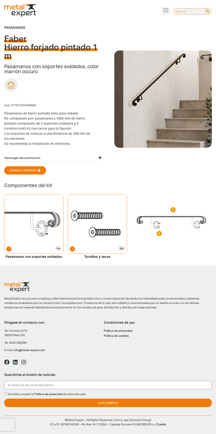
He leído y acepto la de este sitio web (47, 394)
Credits (161, 424)
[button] (53, 157)
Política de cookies (116, 335)
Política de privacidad (118, 330)
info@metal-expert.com (29, 350)
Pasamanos (14, 28)
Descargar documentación (22, 158)
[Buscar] (207, 11)
